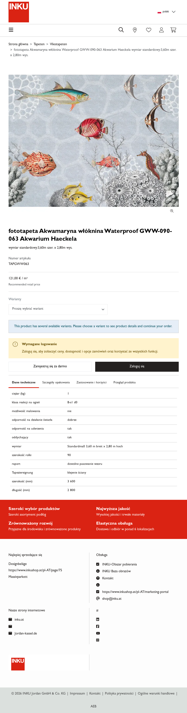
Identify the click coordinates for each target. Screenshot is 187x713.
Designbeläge (18, 564)
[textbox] (56, 309)
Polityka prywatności (119, 693)
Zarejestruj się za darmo (50, 366)
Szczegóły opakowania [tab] (56, 382)
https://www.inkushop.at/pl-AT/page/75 (35, 570)
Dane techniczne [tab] (24, 382)
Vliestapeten (58, 44)
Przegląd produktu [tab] (124, 382)
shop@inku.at (109, 598)
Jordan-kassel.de (23, 633)
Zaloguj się (137, 366)
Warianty (15, 299)
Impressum (77, 693)
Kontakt (104, 578)
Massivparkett (18, 577)
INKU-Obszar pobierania (116, 564)
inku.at (16, 619)
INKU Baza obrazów (113, 570)
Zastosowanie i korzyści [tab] (91, 382)
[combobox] (58, 309)
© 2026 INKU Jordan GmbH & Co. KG (38, 693)
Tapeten (39, 44)
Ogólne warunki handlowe (156, 693)
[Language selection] (167, 12)
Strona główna (18, 44)
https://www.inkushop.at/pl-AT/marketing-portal (132, 591)
